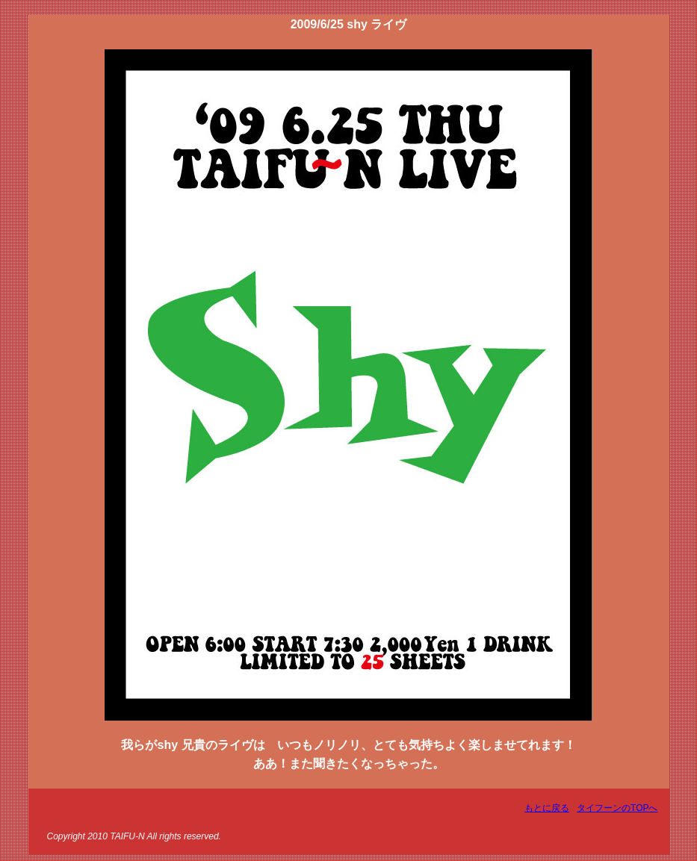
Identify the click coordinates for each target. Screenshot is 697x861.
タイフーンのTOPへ (617, 808)
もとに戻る (546, 808)
